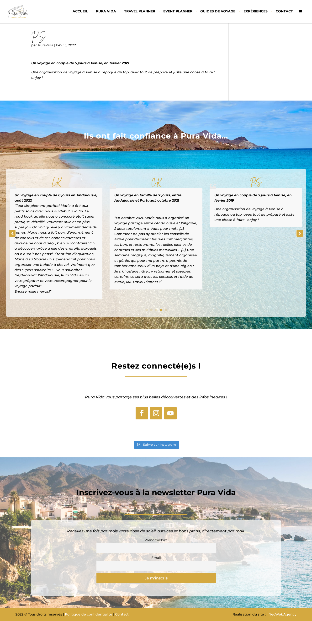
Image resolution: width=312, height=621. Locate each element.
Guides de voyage (217, 11)
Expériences (255, 11)
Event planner (177, 11)
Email (156, 558)
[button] (299, 233)
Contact (284, 11)
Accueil (80, 11)
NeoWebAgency (282, 614)
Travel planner (139, 11)
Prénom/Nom (156, 540)
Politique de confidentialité (88, 614)
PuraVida (45, 45)
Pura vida (106, 11)
